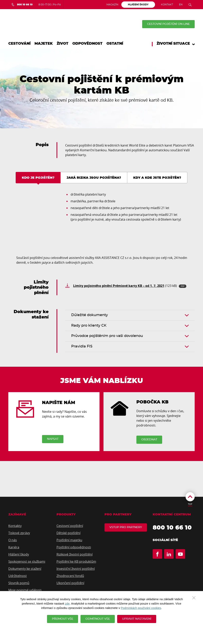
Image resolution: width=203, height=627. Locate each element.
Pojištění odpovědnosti (73, 547)
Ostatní (114, 43)
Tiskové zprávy (19, 533)
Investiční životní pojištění (75, 569)
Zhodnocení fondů (70, 576)
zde (67, 603)
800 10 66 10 (172, 528)
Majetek (43, 43)
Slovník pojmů (18, 583)
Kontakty (15, 526)
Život (62, 43)
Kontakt (167, 4)
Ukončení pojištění (70, 583)
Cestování (19, 43)
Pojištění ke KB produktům (76, 561)
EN (181, 4)
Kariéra (13, 547)
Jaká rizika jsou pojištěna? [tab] (94, 177)
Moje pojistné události (24, 590)
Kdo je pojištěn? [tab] (38, 177)
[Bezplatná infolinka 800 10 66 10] (21, 4)
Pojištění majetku (69, 540)
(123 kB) (129, 286)
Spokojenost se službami (26, 561)
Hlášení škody (18, 554)
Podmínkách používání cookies (141, 608)
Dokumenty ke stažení (24, 569)
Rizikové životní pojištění (74, 554)
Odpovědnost (87, 43)
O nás (12, 540)
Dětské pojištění (68, 533)
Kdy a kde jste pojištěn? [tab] (157, 177)
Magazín (112, 4)
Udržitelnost (17, 576)
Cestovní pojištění (69, 526)
